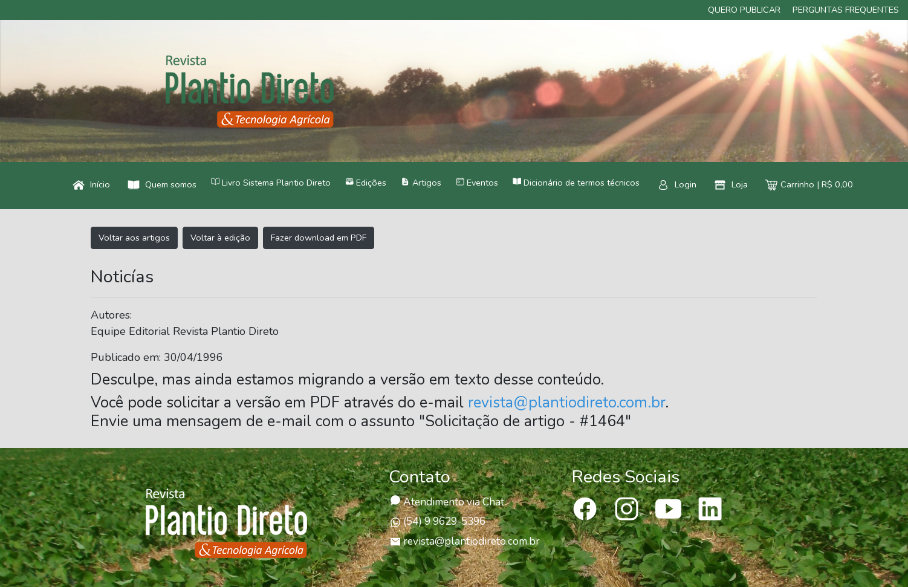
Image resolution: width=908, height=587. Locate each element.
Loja (731, 184)
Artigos (421, 183)
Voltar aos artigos (134, 238)
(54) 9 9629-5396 (437, 521)
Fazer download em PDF (318, 238)
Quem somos (162, 184)
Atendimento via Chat (447, 502)
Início (91, 184)
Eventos (477, 183)
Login (676, 184)
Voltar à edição (220, 238)
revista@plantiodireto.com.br (566, 402)
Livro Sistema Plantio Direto (271, 183)
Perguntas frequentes (846, 10)
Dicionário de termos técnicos (576, 183)
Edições (365, 183)
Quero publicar (744, 10)
